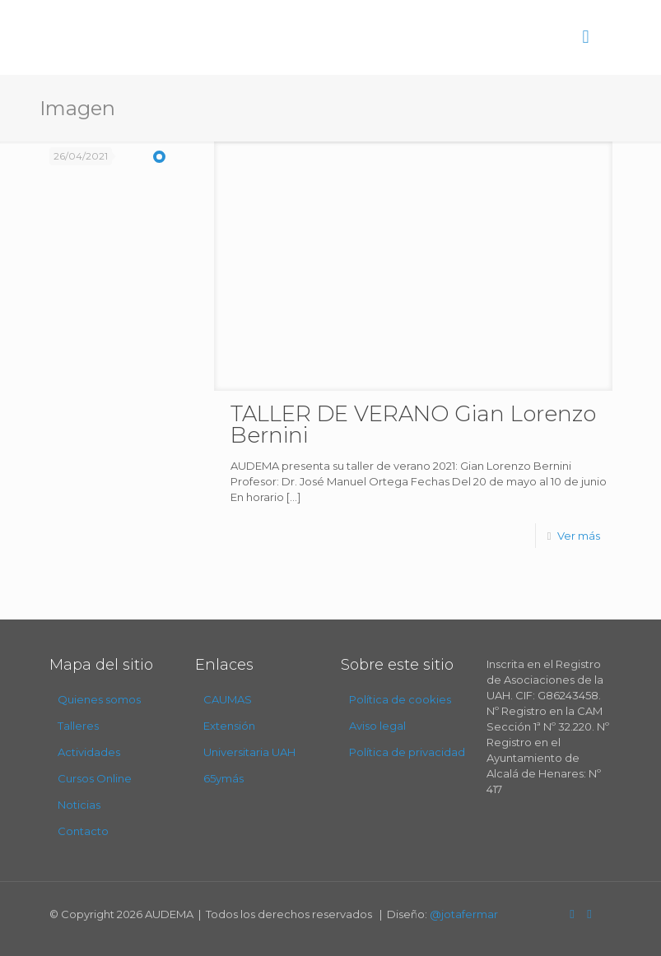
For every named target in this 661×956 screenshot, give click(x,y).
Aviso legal (377, 725)
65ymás (223, 778)
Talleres (78, 725)
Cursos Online (95, 778)
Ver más (578, 535)
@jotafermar (464, 914)
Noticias (79, 804)
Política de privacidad (407, 752)
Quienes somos (99, 699)
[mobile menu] (586, 37)
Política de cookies (400, 699)
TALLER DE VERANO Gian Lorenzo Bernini (413, 424)
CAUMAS (227, 699)
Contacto (83, 831)
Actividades (89, 752)
